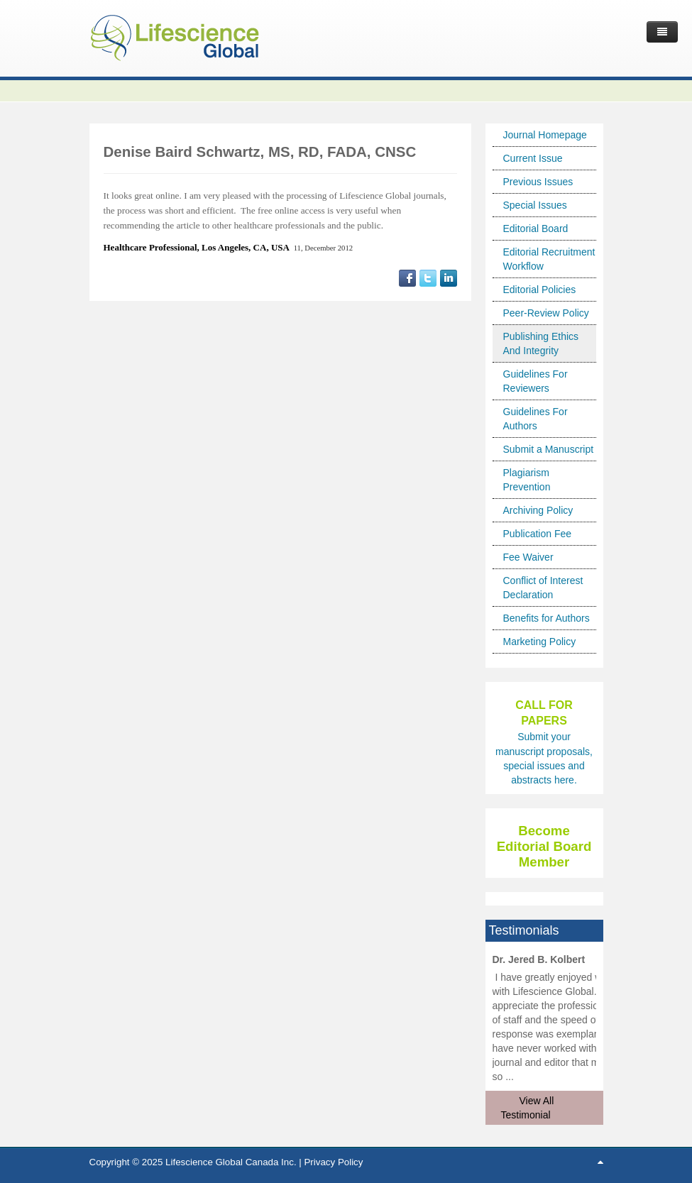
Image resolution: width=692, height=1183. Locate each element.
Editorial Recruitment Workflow (549, 259)
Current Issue (533, 158)
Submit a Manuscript (548, 449)
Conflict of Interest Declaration (543, 587)
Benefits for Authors (546, 618)
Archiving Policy (538, 510)
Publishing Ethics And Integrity (541, 343)
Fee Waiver (528, 557)
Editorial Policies (539, 289)
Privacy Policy (333, 1162)
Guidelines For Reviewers (535, 381)
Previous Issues (538, 181)
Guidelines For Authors (535, 418)
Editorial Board (536, 228)
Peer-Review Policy (546, 313)
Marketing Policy (539, 641)
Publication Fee (537, 533)
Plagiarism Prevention (527, 480)
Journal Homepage (545, 135)
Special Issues (535, 205)
